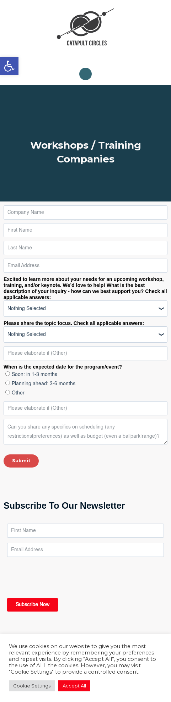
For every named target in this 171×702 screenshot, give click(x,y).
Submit (21, 460)
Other (18, 393)
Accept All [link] (74, 686)
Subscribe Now (32, 604)
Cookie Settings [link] (31, 686)
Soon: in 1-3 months (34, 374)
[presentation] (61, 574)
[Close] (149, 80)
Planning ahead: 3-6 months (43, 383)
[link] (9, 66)
